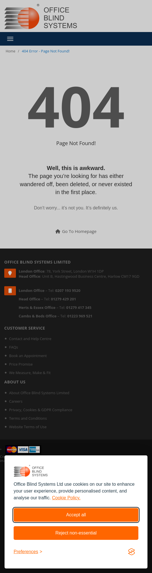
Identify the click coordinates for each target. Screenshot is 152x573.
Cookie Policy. (66, 497)
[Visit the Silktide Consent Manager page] (131, 552)
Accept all (76, 514)
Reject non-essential (76, 532)
